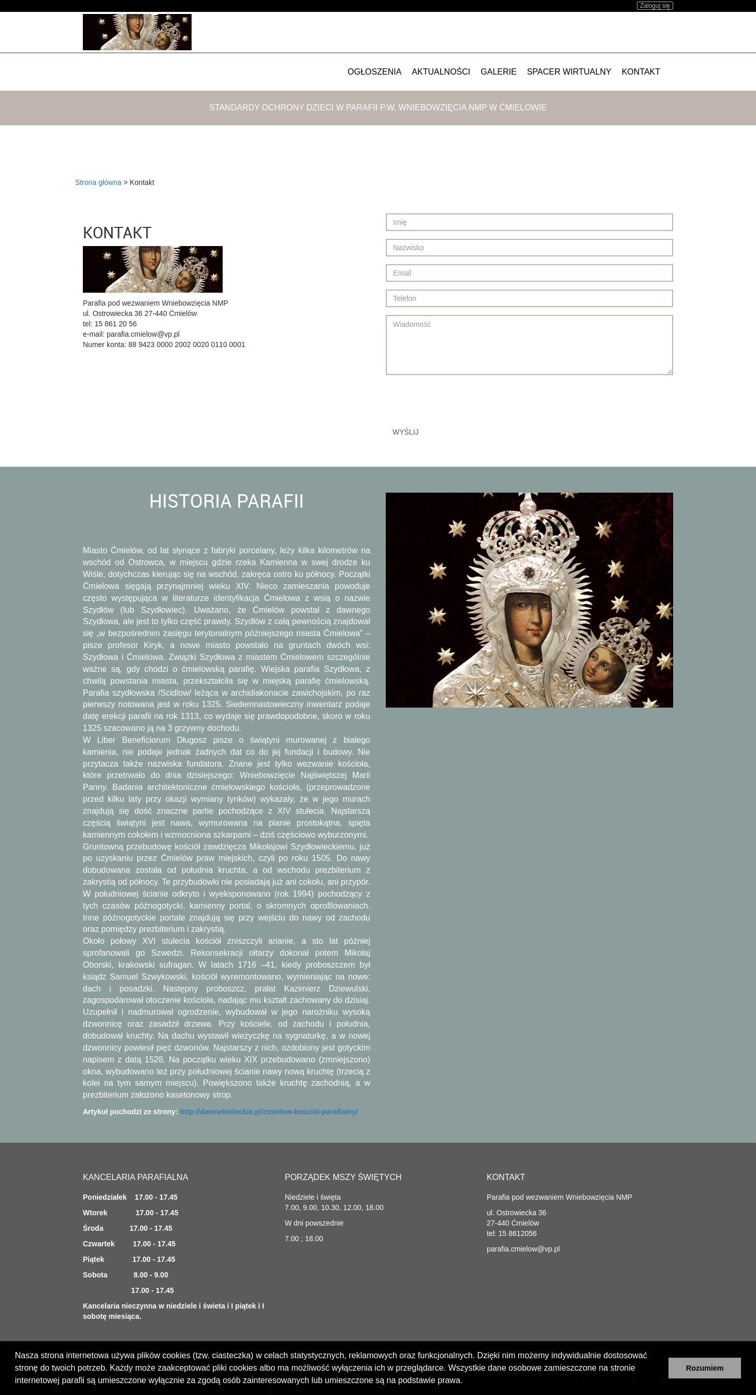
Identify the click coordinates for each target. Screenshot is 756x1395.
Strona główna (98, 182)
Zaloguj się (655, 5)
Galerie (498, 71)
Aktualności (441, 71)
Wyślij (405, 432)
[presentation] (464, 403)
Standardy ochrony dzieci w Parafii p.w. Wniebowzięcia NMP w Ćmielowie (378, 107)
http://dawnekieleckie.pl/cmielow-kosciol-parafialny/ (269, 1112)
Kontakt (641, 71)
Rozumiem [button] (705, 1368)
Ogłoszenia (374, 71)
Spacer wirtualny (569, 71)
